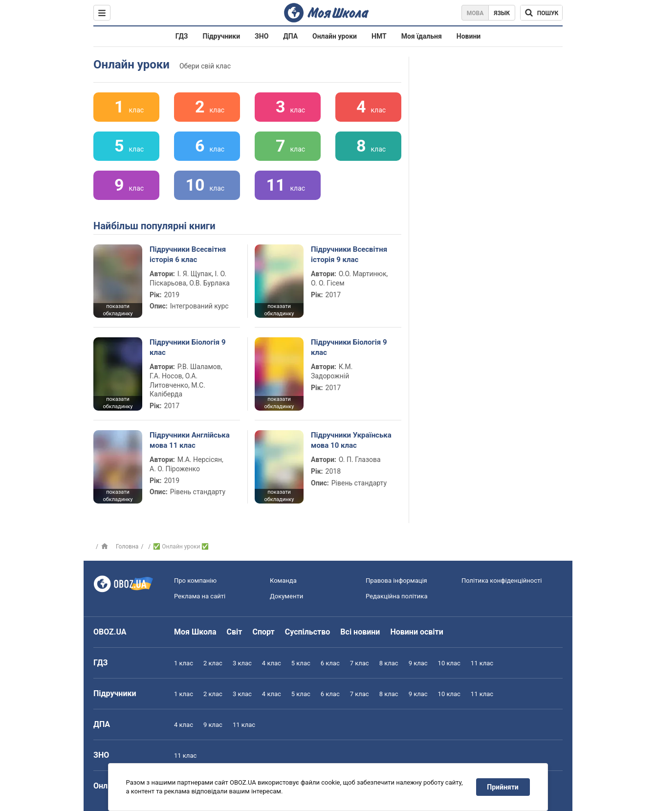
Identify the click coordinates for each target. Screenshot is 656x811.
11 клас (482, 663)
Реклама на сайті (199, 596)
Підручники (222, 36)
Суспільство (307, 631)
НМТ (379, 36)
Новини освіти (416, 631)
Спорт (263, 631)
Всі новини (360, 631)
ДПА (290, 36)
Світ (234, 631)
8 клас (388, 663)
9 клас (418, 663)
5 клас (300, 663)
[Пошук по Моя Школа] (541, 12)
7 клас (359, 663)
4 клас (271, 663)
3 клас (242, 663)
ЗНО (261, 36)
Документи (286, 596)
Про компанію (195, 580)
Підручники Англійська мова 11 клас (190, 440)
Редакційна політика (396, 596)
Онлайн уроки (334, 36)
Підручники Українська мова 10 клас (351, 440)
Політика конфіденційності (501, 580)
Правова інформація (396, 580)
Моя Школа (195, 631)
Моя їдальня (421, 36)
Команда (283, 580)
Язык (502, 13)
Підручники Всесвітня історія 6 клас (188, 254)
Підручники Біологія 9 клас (188, 347)
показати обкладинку (117, 310)
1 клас (183, 663)
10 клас (449, 663)
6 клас (330, 663)
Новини (469, 36)
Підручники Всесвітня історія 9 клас (349, 254)
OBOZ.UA (110, 631)
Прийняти (503, 787)
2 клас (212, 663)
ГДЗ (181, 36)
